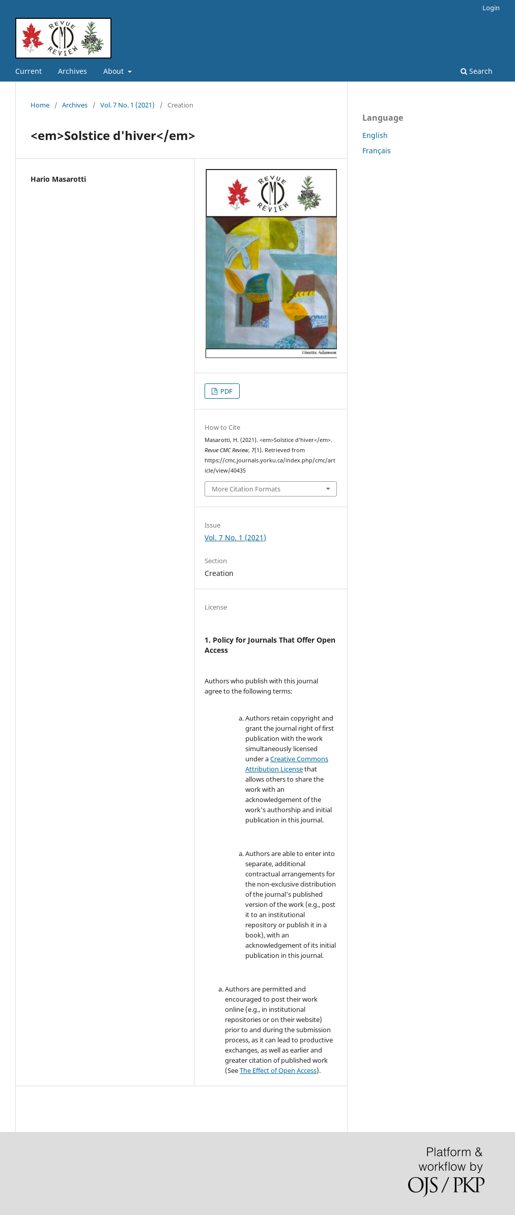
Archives (72, 71)
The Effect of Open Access (278, 1070)
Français (376, 150)
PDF (226, 391)
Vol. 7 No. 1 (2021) (127, 104)
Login (491, 7)
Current (28, 71)
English (375, 135)
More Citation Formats (246, 488)
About (114, 71)
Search (477, 71)
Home (40, 104)
